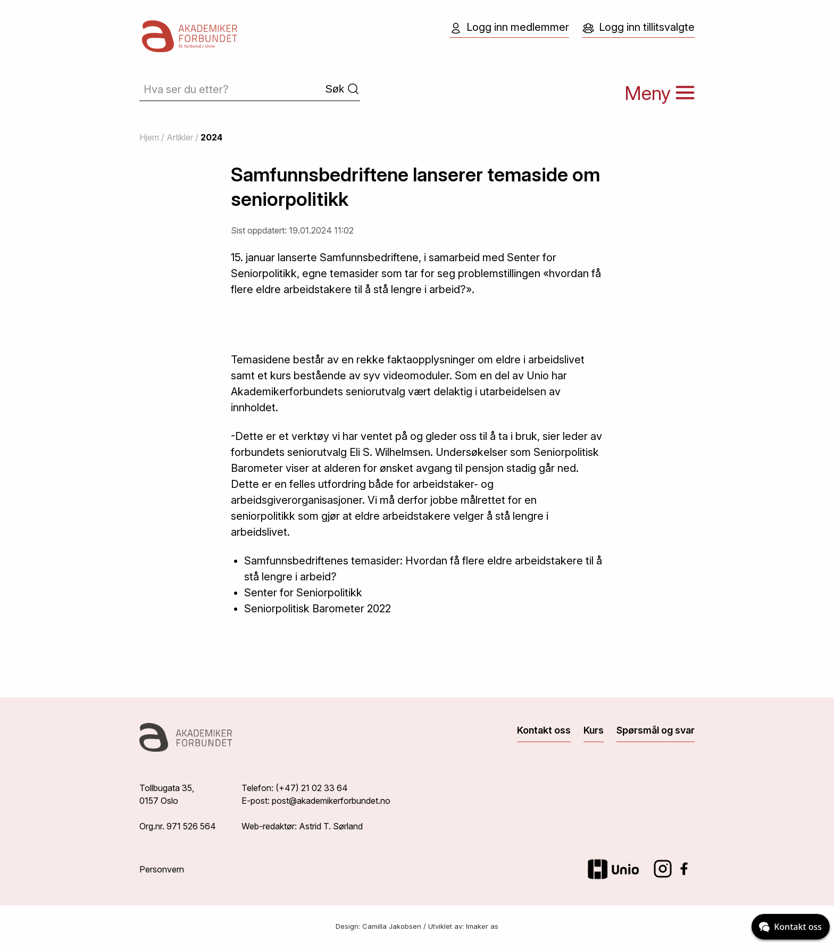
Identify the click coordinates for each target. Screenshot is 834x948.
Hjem (149, 137)
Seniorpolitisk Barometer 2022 (317, 608)
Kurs (593, 730)
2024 (211, 137)
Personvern (161, 869)
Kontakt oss (544, 730)
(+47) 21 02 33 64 (312, 788)
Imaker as (482, 926)
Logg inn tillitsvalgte (638, 28)
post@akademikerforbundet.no (331, 800)
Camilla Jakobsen (391, 926)
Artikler (179, 137)
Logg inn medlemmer (509, 28)
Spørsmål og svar (655, 730)
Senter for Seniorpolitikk (303, 592)
